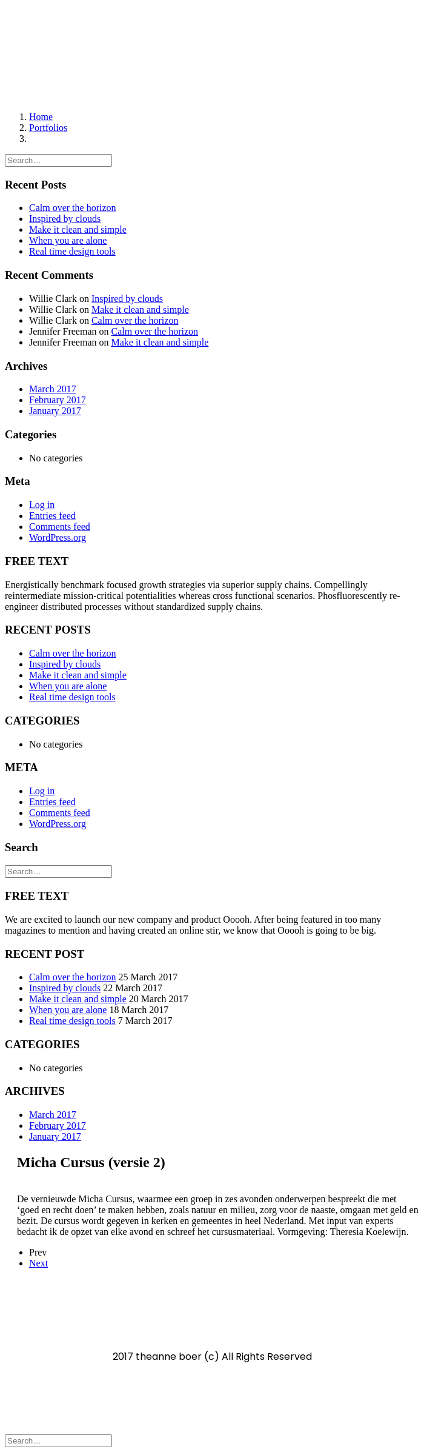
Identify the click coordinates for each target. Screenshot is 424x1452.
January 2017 (55, 411)
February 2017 (57, 400)
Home (41, 117)
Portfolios (48, 127)
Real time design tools (72, 251)
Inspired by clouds (65, 218)
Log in (42, 505)
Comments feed (59, 526)
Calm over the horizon (72, 207)
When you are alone (68, 240)
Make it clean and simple (78, 229)
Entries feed (52, 515)
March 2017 (52, 389)
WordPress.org (57, 537)
